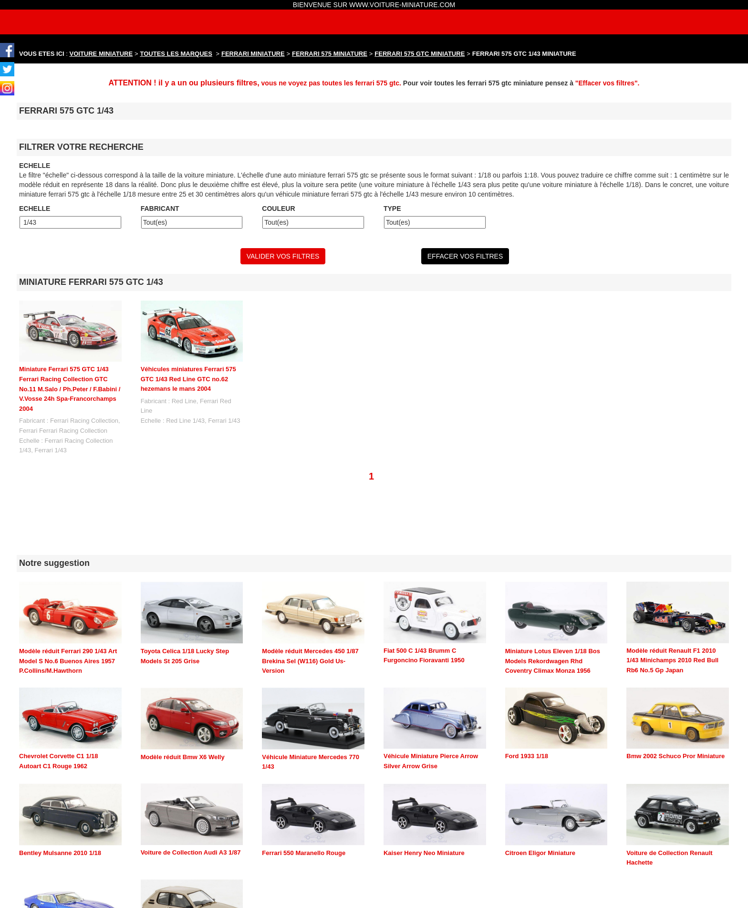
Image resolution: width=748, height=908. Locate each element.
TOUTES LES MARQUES (176, 53)
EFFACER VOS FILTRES (465, 256)
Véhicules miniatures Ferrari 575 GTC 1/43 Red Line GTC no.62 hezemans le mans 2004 (188, 378)
